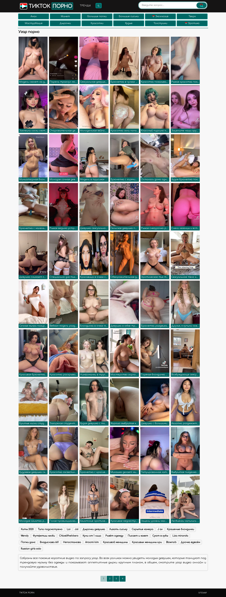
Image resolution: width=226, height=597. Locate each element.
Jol (76, 529)
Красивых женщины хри (147, 542)
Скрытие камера (142, 529)
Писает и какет (138, 536)
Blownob (171, 542)
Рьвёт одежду (114, 536)
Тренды (85, 5)
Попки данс (28, 542)
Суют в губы (160, 536)
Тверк (192, 16)
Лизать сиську (118, 529)
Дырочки (65, 23)
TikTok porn (26, 593)
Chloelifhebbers (68, 536)
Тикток (46, 6)
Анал (34, 16)
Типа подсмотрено (50, 529)
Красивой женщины (115, 542)
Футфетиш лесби (44, 536)
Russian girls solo (31, 548)
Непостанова (72, 542)
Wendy (25, 536)
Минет (65, 16)
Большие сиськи (129, 16)
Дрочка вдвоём (190, 542)
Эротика (192, 23)
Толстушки (160, 23)
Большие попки (97, 16)
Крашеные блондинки (180, 529)
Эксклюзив (160, 16)
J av (160, 529)
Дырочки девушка (94, 529)
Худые (128, 23)
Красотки (97, 23)
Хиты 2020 (27, 529)
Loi (68, 529)
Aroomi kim (92, 542)
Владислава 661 (49, 542)
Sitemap (202, 593)
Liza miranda (180, 536)
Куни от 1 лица (92, 536)
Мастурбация (33, 23)
